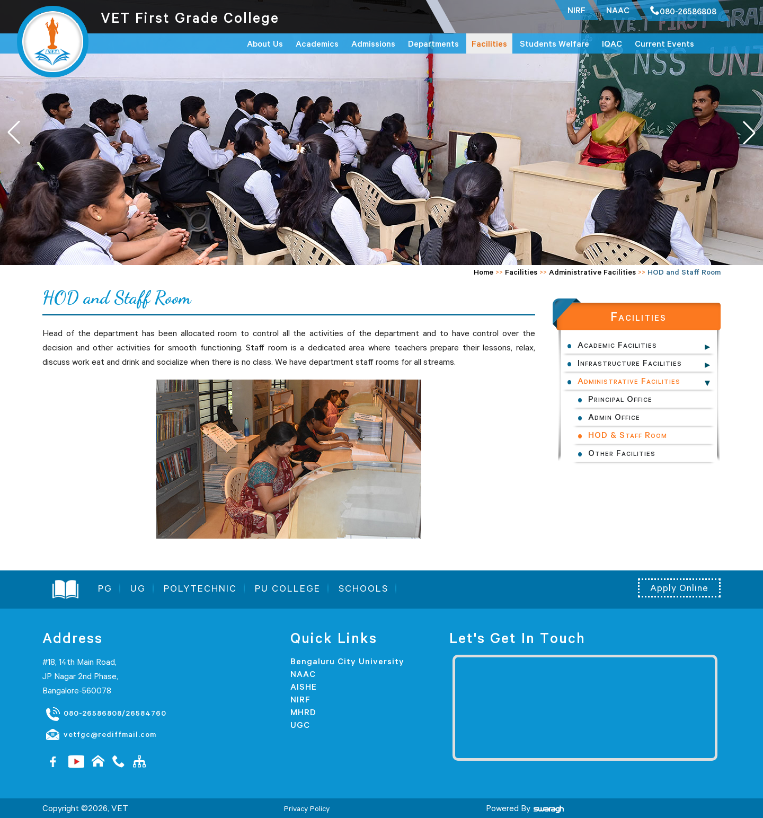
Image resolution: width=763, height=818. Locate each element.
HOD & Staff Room (627, 434)
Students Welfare (554, 43)
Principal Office (620, 398)
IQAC (612, 43)
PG (105, 588)
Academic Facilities (617, 344)
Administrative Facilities (592, 272)
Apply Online (679, 588)
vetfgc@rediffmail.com (100, 735)
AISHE (303, 686)
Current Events (664, 43)
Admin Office (614, 416)
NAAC (303, 674)
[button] (749, 132)
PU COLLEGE (288, 588)
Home (483, 272)
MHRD (303, 712)
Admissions (373, 43)
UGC (300, 724)
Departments (433, 43)
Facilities (489, 43)
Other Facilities (621, 453)
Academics (317, 43)
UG (138, 588)
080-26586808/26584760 (105, 714)
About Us (265, 43)
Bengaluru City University (347, 661)
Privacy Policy (307, 808)
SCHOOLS (363, 588)
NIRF (300, 699)
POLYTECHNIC (200, 588)
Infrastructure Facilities (630, 362)
